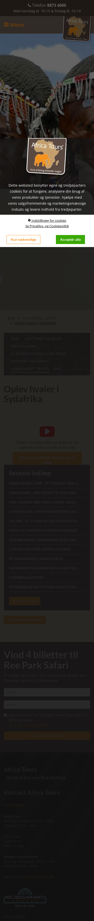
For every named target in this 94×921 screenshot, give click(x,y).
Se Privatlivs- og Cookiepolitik (47, 226)
